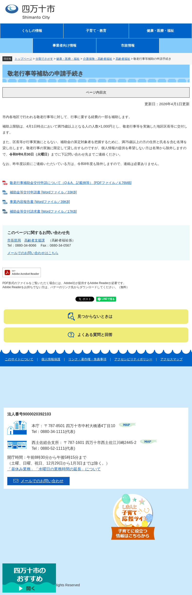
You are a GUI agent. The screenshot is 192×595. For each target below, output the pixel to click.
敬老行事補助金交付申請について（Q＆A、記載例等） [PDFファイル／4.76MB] (70, 183)
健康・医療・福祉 (160, 31)
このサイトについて (19, 359)
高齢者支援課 (34, 240)
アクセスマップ (171, 359)
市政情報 (128, 45)
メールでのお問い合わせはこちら (32, 253)
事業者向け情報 (64, 45)
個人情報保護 (50, 359)
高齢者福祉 (123, 58)
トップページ (23, 58)
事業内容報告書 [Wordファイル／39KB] (40, 202)
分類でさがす (44, 58)
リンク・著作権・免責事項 (87, 359)
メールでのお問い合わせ (42, 481)
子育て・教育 (96, 31)
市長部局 (14, 240)
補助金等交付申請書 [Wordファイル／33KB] (43, 192)
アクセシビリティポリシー (133, 359)
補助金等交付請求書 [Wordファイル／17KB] (43, 211)
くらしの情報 (32, 31)
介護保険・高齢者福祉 (97, 58)
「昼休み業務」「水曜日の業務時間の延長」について (54, 469)
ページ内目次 (96, 92)
